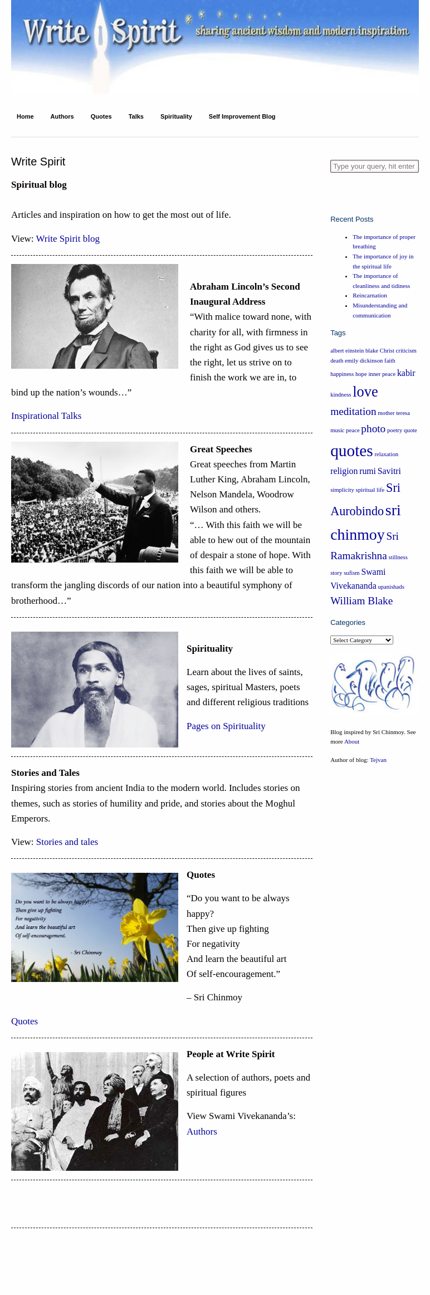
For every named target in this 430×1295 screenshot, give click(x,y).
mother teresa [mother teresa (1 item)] (394, 413)
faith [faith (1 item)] (389, 361)
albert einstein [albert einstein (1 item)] (347, 351)
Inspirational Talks (46, 416)
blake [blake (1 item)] (371, 351)
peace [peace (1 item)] (352, 430)
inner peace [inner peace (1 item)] (381, 374)
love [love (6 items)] (365, 391)
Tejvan (378, 759)
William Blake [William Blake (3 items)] (361, 601)
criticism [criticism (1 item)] (406, 351)
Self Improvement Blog (242, 116)
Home (25, 116)
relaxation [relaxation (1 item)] (386, 454)
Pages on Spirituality (226, 726)
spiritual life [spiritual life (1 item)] (370, 490)
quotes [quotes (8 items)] (351, 451)
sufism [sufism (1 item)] (351, 573)
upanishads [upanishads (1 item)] (391, 587)
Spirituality (176, 116)
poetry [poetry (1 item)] (394, 430)
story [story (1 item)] (336, 573)
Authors (62, 116)
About (352, 741)
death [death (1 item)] (336, 361)
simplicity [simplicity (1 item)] (342, 490)
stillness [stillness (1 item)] (398, 557)
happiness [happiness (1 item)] (342, 374)
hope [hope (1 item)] (361, 374)
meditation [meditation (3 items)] (353, 411)
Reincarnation (370, 295)
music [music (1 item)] (337, 430)
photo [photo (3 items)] (373, 428)
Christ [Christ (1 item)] (387, 351)
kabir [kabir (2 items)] (406, 373)
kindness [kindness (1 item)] (340, 395)
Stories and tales (66, 842)
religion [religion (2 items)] (344, 471)
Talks (136, 116)
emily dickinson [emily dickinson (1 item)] (364, 361)
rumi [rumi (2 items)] (367, 471)
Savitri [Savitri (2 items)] (389, 471)
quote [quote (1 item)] (410, 430)
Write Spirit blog (68, 238)
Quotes (101, 116)
